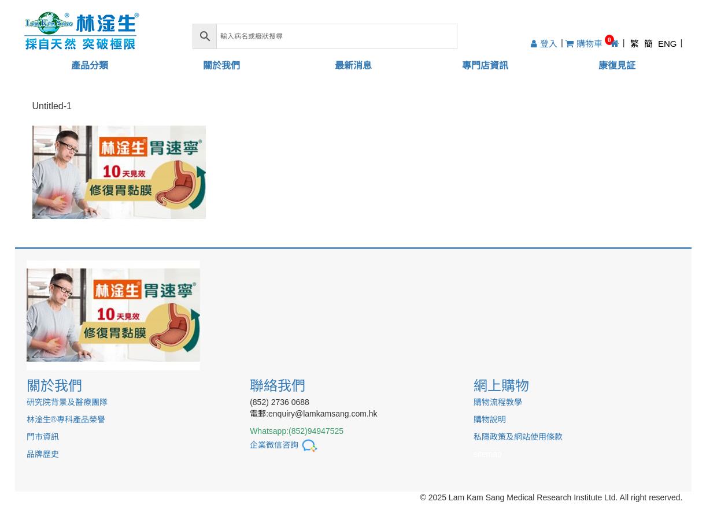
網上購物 (501, 385)
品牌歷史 (43, 454)
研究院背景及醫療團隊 (67, 402)
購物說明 (490, 419)
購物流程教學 (498, 402)
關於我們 (221, 65)
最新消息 (353, 65)
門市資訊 (43, 436)
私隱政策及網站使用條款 (518, 436)
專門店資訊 (485, 65)
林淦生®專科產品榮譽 (66, 419)
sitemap (488, 454)
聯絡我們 (277, 385)
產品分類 (89, 65)
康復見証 (616, 65)
